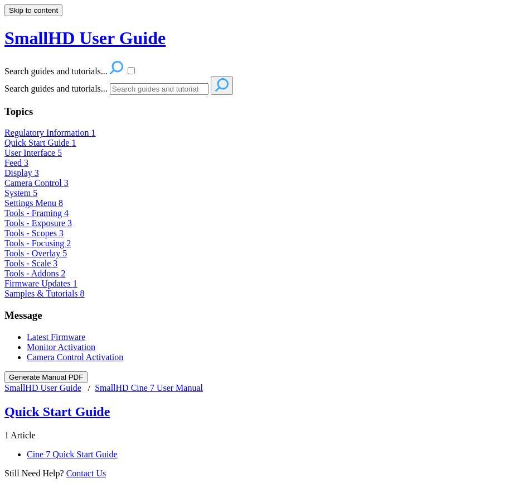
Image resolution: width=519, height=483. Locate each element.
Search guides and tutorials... (56, 88)
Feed (16, 163)
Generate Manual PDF (46, 377)
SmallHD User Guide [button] (85, 38)
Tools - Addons (35, 273)
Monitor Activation (61, 347)
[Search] (159, 89)
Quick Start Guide (40, 142)
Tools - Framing (36, 213)
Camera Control (36, 183)
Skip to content (33, 10)
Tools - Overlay (35, 253)
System (20, 193)
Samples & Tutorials (44, 293)
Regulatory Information (50, 132)
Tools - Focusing (37, 243)
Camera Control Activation (75, 357)
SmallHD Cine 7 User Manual (149, 388)
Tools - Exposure (38, 223)
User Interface (33, 152)
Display (21, 173)
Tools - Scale (30, 263)
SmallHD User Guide (42, 388)
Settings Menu (33, 203)
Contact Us (86, 473)
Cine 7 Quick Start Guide (72, 454)
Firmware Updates (40, 283)
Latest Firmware (56, 337)
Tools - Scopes (34, 233)
